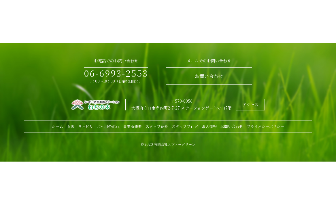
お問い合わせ (209, 76)
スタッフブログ (185, 126)
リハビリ (85, 126)
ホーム (57, 126)
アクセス (250, 105)
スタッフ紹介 (157, 126)
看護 (70, 126)
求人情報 (209, 126)
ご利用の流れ (108, 126)
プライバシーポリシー (265, 126)
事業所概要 (132, 126)
